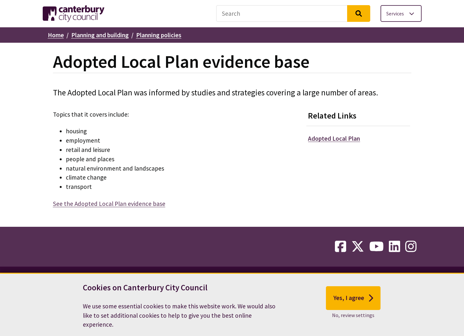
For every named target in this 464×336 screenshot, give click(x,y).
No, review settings (353, 319)
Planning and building (100, 35)
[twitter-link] (357, 246)
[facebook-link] (340, 246)
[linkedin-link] (394, 246)
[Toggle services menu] (401, 13)
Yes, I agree (353, 302)
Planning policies (158, 35)
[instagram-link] (410, 246)
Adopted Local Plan (334, 138)
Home (56, 35)
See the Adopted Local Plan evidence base (109, 204)
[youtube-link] (376, 246)
